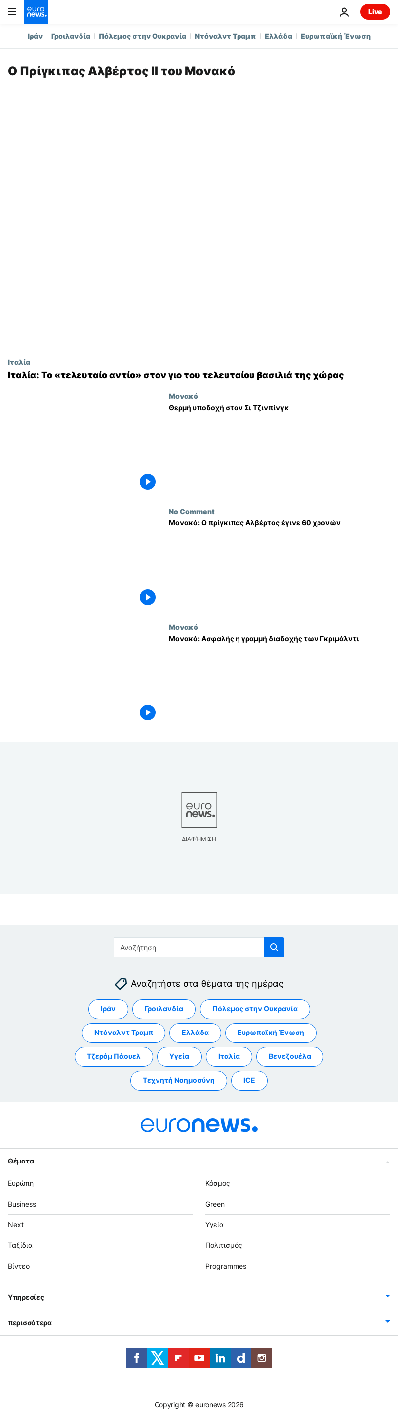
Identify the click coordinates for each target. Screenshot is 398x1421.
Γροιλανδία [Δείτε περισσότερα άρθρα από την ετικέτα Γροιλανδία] (164, 1008)
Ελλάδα (278, 36)
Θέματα (21, 1161)
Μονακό (183, 396)
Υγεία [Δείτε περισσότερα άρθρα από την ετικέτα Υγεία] (179, 1056)
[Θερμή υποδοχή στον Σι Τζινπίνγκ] (279, 449)
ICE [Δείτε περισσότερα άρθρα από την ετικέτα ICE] (249, 1080)
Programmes (225, 1266)
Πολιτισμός (223, 1245)
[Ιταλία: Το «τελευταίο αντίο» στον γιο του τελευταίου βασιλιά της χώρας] (199, 375)
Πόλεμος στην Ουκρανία (142, 36)
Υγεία (214, 1224)
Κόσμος (217, 1183)
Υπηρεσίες (26, 1297)
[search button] (274, 947)
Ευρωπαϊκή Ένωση (336, 36)
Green (215, 1203)
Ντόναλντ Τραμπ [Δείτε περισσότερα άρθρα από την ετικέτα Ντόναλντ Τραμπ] (123, 1032)
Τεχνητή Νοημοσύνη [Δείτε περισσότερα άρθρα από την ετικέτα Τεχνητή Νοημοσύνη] (179, 1080)
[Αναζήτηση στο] (199, 947)
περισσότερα (30, 1322)
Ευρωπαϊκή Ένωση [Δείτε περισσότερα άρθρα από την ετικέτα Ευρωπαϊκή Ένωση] (271, 1032)
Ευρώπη (21, 1183)
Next (16, 1224)
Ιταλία (19, 362)
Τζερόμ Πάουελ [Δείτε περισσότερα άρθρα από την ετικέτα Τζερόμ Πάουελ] (114, 1056)
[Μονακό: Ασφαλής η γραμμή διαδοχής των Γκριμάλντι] (279, 680)
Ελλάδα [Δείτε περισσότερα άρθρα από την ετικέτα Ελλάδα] (195, 1032)
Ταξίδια (20, 1245)
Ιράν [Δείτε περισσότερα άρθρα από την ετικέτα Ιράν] (108, 1008)
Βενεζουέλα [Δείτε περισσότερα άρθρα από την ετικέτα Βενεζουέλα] (290, 1056)
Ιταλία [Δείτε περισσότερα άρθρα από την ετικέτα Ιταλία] (229, 1056)
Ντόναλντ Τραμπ (225, 36)
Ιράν (35, 36)
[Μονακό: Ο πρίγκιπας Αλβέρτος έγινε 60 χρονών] (279, 564)
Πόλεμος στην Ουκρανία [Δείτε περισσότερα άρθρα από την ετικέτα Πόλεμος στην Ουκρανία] (255, 1008)
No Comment (192, 511)
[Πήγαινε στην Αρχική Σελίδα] (36, 12)
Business (22, 1203)
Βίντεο (19, 1266)
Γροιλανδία (70, 36)
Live (375, 11)
